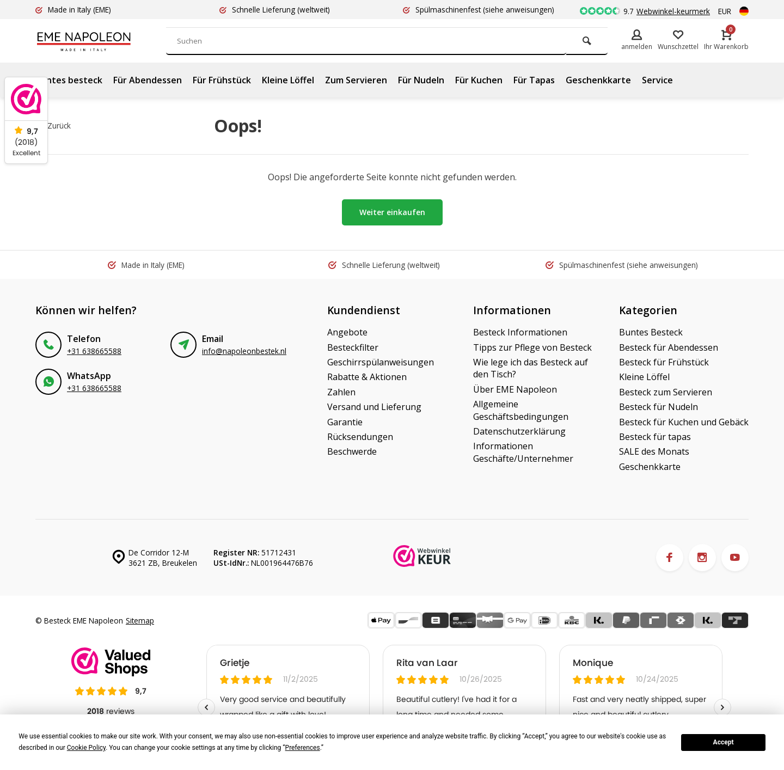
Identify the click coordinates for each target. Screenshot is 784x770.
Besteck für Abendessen (668, 347)
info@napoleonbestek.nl (244, 351)
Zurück (54, 125)
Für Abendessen (147, 80)
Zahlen (341, 392)
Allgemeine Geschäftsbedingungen (520, 410)
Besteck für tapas (655, 437)
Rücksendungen (360, 437)
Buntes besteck (68, 80)
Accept (723, 742)
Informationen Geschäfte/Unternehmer (523, 452)
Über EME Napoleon (515, 389)
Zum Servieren (356, 80)
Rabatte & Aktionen (367, 377)
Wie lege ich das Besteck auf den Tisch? (530, 368)
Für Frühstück (222, 80)
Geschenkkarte (598, 80)
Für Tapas (534, 80)
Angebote (347, 332)
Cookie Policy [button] (86, 747)
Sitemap (140, 620)
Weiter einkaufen (392, 212)
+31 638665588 (94, 351)
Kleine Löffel (288, 80)
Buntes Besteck (651, 332)
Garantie (345, 422)
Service (657, 80)
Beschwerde (352, 451)
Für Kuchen (479, 80)
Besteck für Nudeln (658, 407)
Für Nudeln (421, 80)
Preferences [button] (302, 747)
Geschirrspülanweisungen (380, 362)
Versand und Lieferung (374, 407)
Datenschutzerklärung (519, 431)
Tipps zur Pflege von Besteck (532, 347)
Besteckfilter (352, 347)
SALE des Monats (654, 451)
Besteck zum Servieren (665, 392)
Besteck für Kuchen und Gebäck (684, 422)
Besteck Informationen (520, 332)
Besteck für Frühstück (664, 362)
